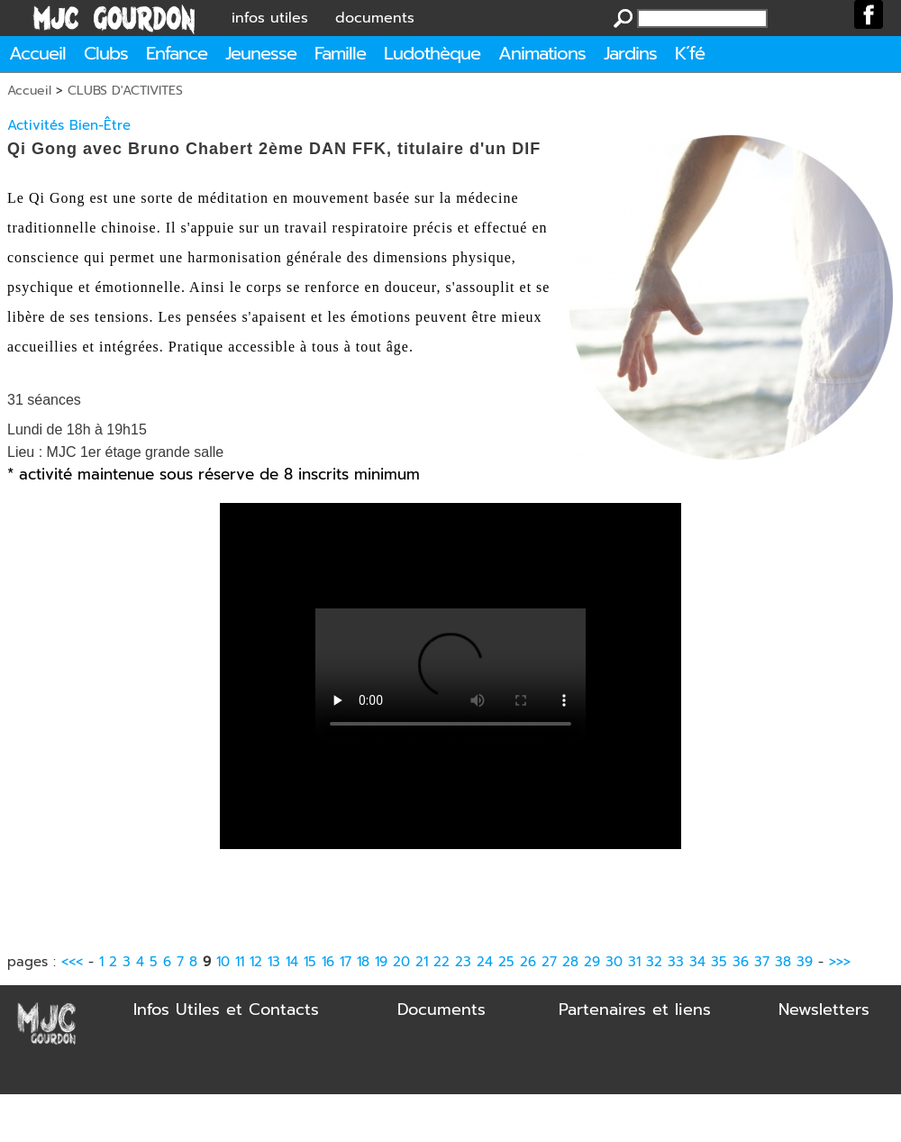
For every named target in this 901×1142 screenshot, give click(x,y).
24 (485, 962)
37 (761, 962)
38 (783, 962)
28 (570, 962)
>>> (840, 962)
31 (634, 962)
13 (274, 962)
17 (345, 962)
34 (697, 962)
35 (719, 962)
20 (401, 962)
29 (592, 962)
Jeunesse (260, 53)
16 (328, 962)
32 (654, 962)
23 (463, 962)
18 (363, 962)
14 (292, 962)
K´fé (690, 53)
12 (256, 962)
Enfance (176, 53)
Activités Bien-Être (69, 125)
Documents (441, 1009)
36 (741, 962)
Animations (542, 53)
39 (804, 962)
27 (549, 962)
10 (223, 962)
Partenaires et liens (635, 1009)
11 (239, 962)
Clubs (106, 53)
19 (381, 962)
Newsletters (823, 1009)
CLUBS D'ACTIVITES (125, 90)
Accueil (37, 53)
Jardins (630, 53)
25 (506, 962)
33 (676, 962)
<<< (72, 962)
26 (528, 962)
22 (441, 962)
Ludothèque (432, 53)
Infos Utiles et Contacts (226, 1009)
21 (421, 962)
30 (614, 962)
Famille (340, 53)
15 (310, 962)
